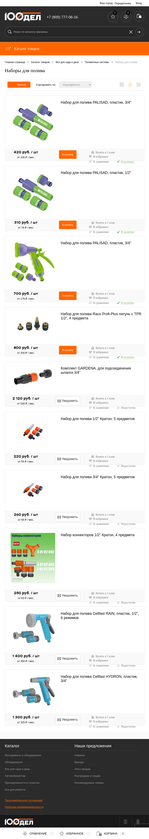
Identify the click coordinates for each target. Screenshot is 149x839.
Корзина (111, 833)
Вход (139, 3)
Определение (122, 3)
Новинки (79, 755)
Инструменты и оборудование (23, 755)
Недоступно (126, 407)
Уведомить (68, 400)
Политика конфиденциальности (24, 806)
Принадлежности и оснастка (22, 782)
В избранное (98, 156)
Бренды (79, 762)
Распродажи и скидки (87, 775)
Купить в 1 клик (103, 152)
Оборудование (14, 762)
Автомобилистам (15, 775)
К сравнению (99, 161)
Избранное (75, 833)
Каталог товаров (22, 49)
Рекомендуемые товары (89, 782)
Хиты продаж (82, 769)
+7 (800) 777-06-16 (62, 17)
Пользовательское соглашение (23, 800)
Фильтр (19, 84)
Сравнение (38, 833)
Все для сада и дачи (17, 769)
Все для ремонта (15, 789)
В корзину (67, 154)
